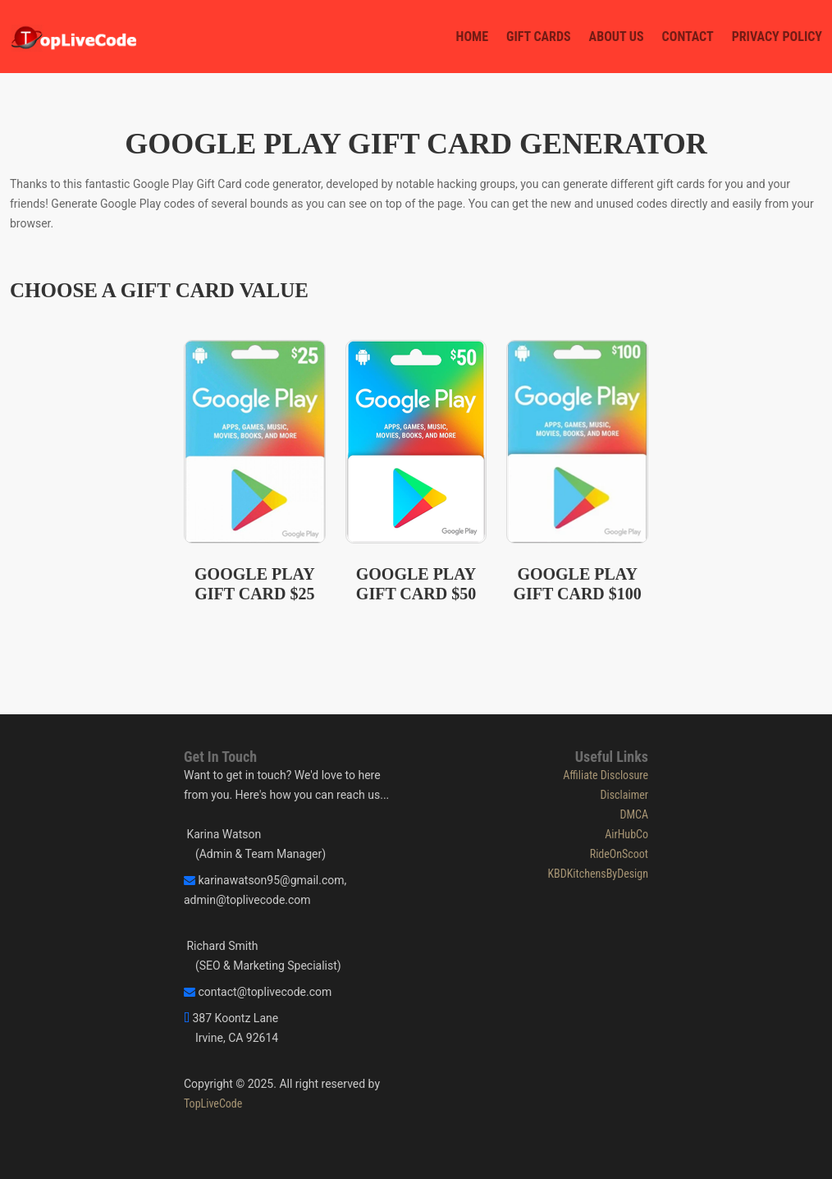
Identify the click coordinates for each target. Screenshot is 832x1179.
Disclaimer (624, 794)
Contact (688, 36)
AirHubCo (626, 834)
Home (472, 36)
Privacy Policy (777, 36)
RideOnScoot (619, 853)
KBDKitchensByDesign (597, 873)
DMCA (633, 814)
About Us (616, 36)
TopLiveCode (213, 1103)
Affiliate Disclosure (605, 775)
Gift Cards (538, 36)
